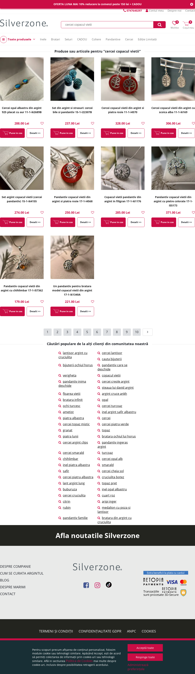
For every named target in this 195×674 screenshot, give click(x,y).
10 (136, 332)
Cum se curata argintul (21, 573)
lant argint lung (71, 483)
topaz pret (107, 483)
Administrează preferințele (138, 667)
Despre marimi (13, 587)
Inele (43, 39)
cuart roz (106, 495)
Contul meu (155, 10)
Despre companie (15, 566)
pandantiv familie (73, 518)
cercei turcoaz (110, 406)
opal (103, 400)
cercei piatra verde (113, 424)
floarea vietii (69, 394)
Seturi (68, 39)
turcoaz (105, 453)
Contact (190, 10)
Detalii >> (35, 133)
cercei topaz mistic (74, 424)
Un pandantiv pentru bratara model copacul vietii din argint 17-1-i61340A (72, 290)
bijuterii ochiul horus (75, 365)
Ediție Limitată (147, 39)
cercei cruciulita (72, 495)
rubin (64, 507)
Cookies (149, 631)
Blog (4, 580)
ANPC (131, 631)
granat (65, 430)
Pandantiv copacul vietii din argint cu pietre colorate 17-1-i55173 (173, 201)
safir (63, 471)
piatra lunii (68, 436)
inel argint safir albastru (117, 412)
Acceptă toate (145, 648)
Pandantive (113, 39)
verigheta (67, 375)
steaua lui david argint (116, 387)
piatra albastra (71, 418)
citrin (64, 501)
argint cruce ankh (112, 394)
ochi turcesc (69, 406)
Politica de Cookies (79, 661)
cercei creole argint (113, 381)
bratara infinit (70, 400)
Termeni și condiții (56, 631)
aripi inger (107, 501)
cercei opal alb (110, 459)
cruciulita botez (111, 477)
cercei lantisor (110, 353)
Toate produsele (17, 39)
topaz (104, 430)
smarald (106, 465)
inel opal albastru (112, 489)
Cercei (129, 39)
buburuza (67, 489)
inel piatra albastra (74, 465)
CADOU (82, 39)
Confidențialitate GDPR (100, 631)
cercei (104, 418)
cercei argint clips (73, 442)
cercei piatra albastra (75, 477)
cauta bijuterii (110, 359)
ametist (66, 412)
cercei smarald (71, 453)
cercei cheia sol (111, 471)
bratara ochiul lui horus (117, 436)
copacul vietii (109, 375)
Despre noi (174, 10)
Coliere (96, 39)
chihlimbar (68, 459)
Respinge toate (145, 657)
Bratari (55, 39)
